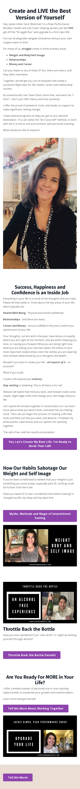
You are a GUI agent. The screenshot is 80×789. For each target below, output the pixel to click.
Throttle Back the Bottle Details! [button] (31, 655)
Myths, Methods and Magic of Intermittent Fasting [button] (40, 516)
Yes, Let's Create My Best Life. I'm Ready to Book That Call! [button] (40, 444)
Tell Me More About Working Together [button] (36, 708)
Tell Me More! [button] (18, 777)
